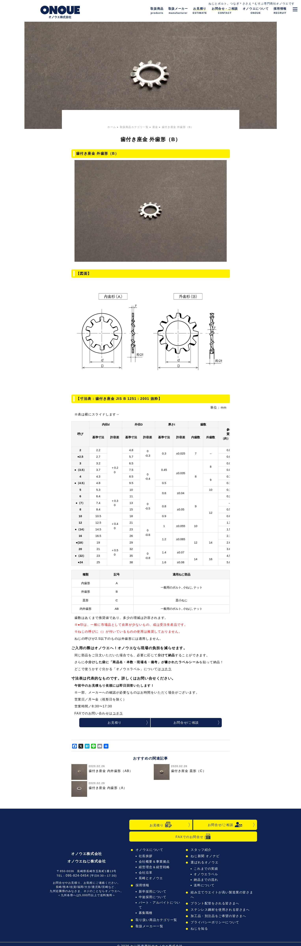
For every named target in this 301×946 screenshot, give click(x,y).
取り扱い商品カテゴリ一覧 (156, 915)
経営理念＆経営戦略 (154, 867)
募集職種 (146, 908)
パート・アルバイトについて (161, 903)
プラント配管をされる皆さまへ (215, 899)
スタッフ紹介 (202, 850)
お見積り (114, 723)
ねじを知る (200, 924)
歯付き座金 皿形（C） (188, 771)
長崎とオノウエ (151, 878)
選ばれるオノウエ (205, 863)
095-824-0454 (77, 873)
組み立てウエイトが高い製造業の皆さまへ (223, 893)
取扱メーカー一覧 (150, 922)
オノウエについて (150, 850)
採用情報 (143, 885)
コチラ (166, 669)
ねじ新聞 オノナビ (206, 856)
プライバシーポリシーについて (215, 918)
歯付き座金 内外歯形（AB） (111, 771)
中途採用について (153, 897)
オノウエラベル (206, 874)
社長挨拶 (146, 856)
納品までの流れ (206, 880)
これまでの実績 (206, 869)
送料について (205, 885)
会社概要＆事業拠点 (154, 862)
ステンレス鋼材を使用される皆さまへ (220, 905)
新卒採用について (153, 892)
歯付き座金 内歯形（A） (108, 788)
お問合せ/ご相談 (186, 723)
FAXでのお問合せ (193, 837)
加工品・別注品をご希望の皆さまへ (218, 911)
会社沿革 (146, 873)
